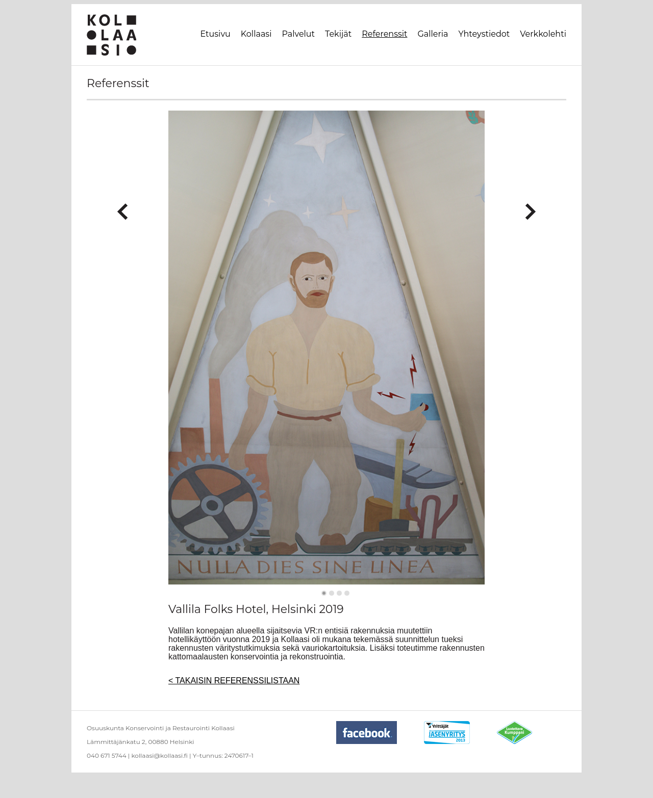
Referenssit (384, 34)
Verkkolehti (543, 34)
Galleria (432, 34)
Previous (122, 207)
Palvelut (298, 34)
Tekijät (338, 34)
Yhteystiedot (484, 34)
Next (530, 207)
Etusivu (215, 34)
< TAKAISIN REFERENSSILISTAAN (233, 680)
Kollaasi (256, 34)
